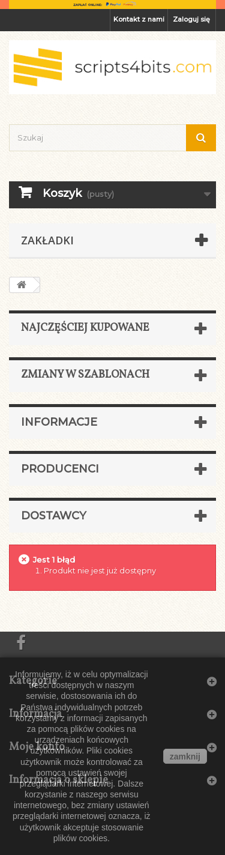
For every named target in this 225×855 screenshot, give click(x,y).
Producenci (60, 469)
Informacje (59, 422)
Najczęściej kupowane (85, 328)
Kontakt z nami (138, 19)
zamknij (185, 756)
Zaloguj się (191, 19)
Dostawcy (53, 515)
